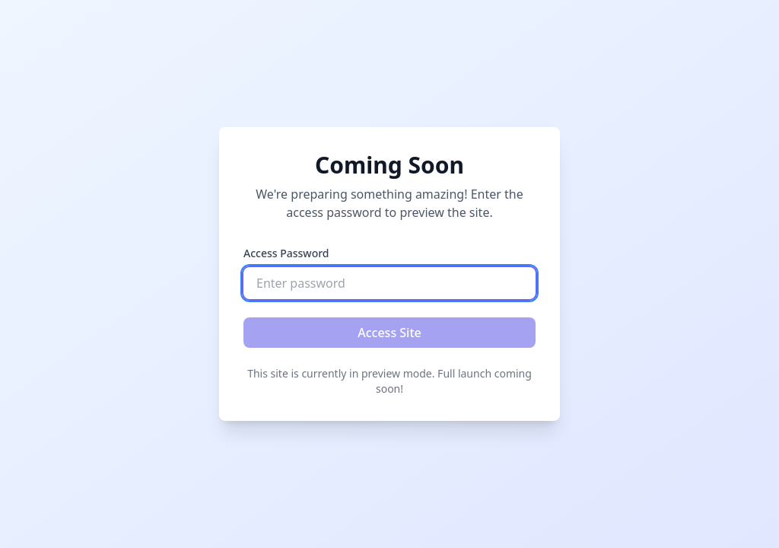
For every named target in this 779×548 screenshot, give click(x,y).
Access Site (389, 332)
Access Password (286, 253)
